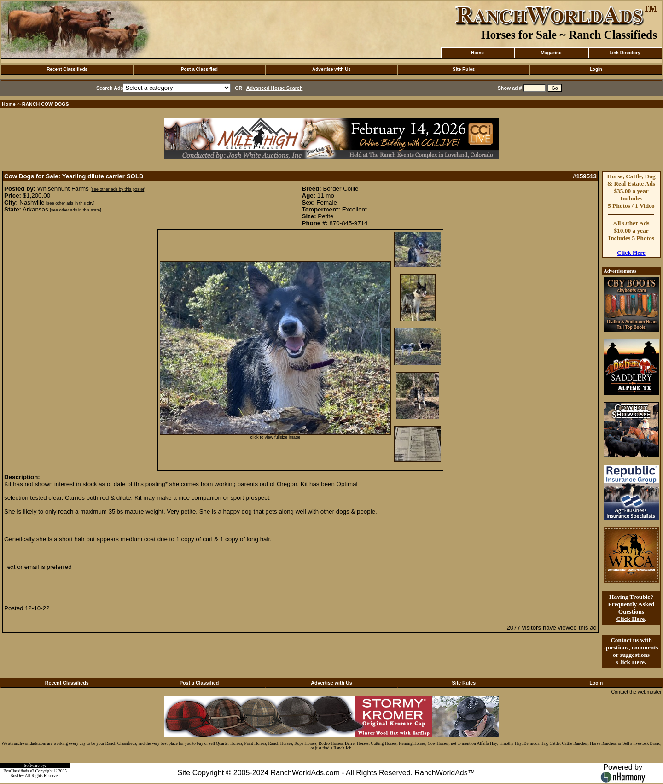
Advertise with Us (331, 69)
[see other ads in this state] (75, 210)
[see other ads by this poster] (117, 189)
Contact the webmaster (636, 692)
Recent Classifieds (67, 69)
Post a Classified (199, 69)
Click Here (631, 252)
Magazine (551, 52)
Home (477, 52)
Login (596, 69)
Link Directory (624, 52)
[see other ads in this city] (70, 203)
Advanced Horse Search (274, 88)
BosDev (17, 775)
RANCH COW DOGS (45, 104)
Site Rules (464, 69)
